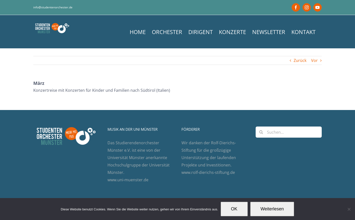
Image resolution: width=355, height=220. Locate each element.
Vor (314, 60)
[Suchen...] (289, 132)
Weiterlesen (272, 208)
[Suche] (261, 132)
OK (234, 208)
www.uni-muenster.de (127, 180)
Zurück (300, 60)
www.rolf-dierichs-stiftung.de (208, 172)
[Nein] (348, 209)
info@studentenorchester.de (52, 7)
